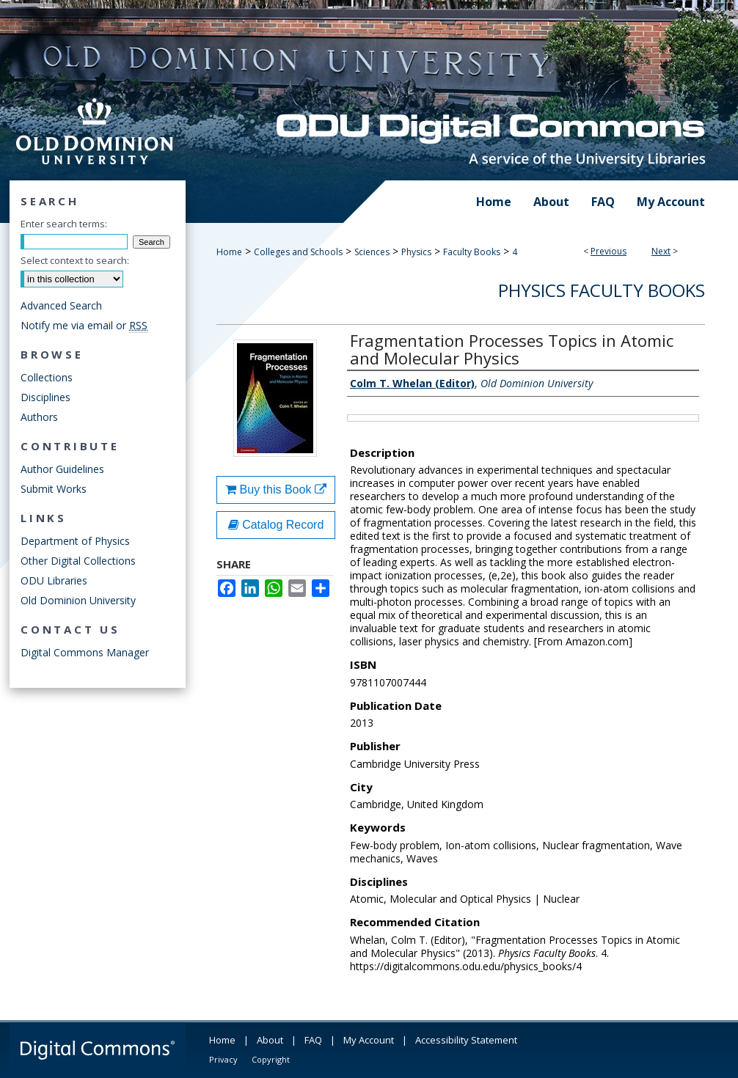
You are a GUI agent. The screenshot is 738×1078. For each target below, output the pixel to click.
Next (661, 251)
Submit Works (54, 489)
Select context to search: (75, 260)
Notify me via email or (84, 325)
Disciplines (45, 397)
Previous (608, 251)
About (270, 1039)
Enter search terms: (64, 223)
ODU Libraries (54, 580)
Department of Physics (75, 541)
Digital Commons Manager (85, 652)
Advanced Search (61, 305)
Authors (39, 417)
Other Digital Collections (78, 561)
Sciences (372, 252)
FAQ (313, 1039)
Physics (416, 252)
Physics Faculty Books (601, 290)
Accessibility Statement (466, 1039)
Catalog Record (276, 524)
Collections (47, 377)
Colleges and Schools (298, 252)
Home (229, 252)
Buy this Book (275, 489)
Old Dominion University (78, 600)
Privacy (223, 1059)
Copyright (271, 1059)
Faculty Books (471, 252)
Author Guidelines (62, 469)
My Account (368, 1039)
